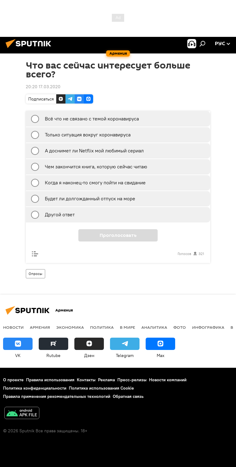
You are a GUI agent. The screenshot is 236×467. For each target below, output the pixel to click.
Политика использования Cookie (101, 388)
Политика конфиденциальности (34, 388)
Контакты (86, 380)
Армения (40, 327)
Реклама (106, 380)
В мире (127, 327)
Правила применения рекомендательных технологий (56, 396)
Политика (102, 327)
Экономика (70, 327)
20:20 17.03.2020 (43, 86)
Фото (179, 327)
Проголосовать (118, 235)
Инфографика (208, 327)
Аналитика (154, 327)
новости (13, 327)
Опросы (35, 273)
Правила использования (50, 380)
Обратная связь (128, 396)
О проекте (13, 380)
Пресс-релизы (132, 380)
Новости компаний (168, 380)
